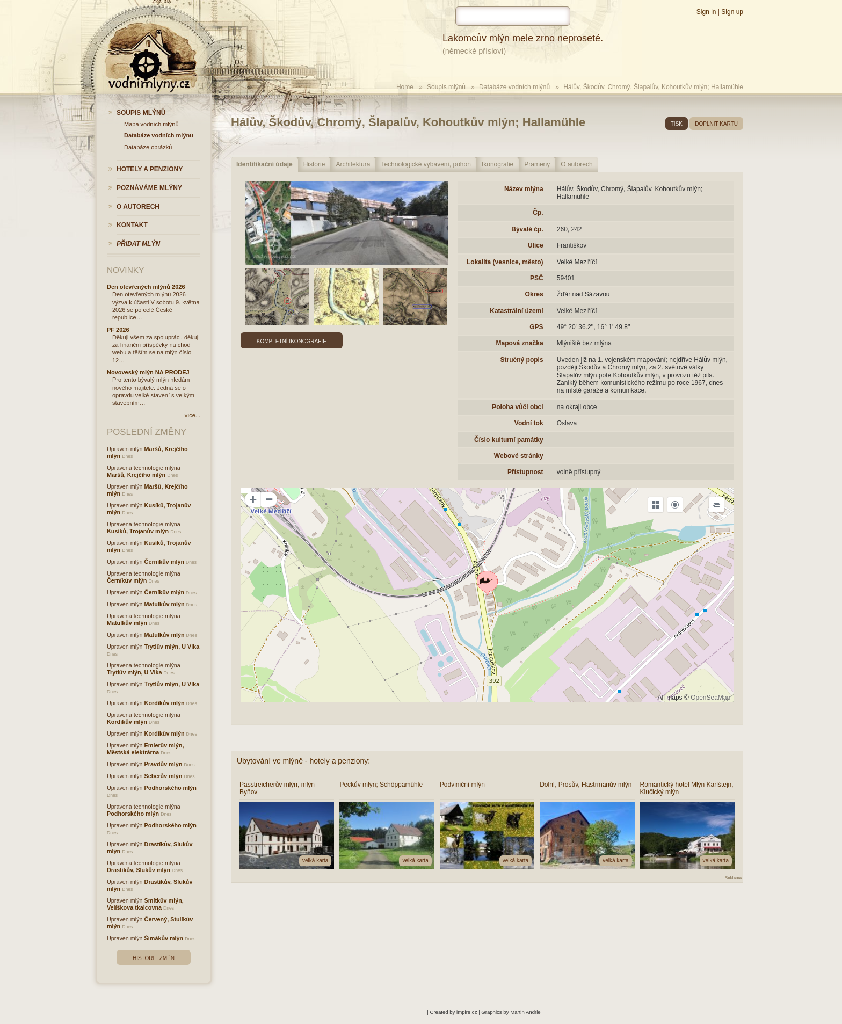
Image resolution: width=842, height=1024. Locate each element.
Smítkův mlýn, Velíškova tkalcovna (145, 904)
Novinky (125, 269)
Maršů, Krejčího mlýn (136, 474)
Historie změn (154, 958)
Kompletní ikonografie (291, 341)
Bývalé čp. (527, 229)
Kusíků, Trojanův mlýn (138, 531)
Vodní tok (528, 423)
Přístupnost (525, 472)
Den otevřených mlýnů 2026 (146, 287)
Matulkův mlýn (164, 604)
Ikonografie (497, 164)
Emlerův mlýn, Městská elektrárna (145, 749)
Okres (534, 294)
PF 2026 (118, 329)
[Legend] (716, 504)
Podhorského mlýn (170, 788)
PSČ (536, 278)
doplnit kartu (716, 124)
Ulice (535, 245)
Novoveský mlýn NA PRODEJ (148, 372)
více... (192, 415)
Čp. (538, 212)
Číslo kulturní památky (508, 440)
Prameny (537, 164)
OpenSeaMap (710, 697)
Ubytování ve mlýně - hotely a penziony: (303, 761)
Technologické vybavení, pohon (425, 164)
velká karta (315, 860)
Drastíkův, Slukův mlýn (138, 870)
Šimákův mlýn (164, 938)
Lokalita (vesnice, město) (505, 262)
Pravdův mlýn (163, 764)
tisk (677, 124)
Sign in (706, 12)
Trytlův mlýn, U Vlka (172, 646)
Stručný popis (521, 360)
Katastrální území (516, 311)
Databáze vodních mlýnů (514, 87)
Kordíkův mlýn (164, 703)
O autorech (576, 164)
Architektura (353, 164)
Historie (314, 164)
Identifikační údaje (264, 164)
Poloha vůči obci (517, 407)
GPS (536, 327)
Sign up (732, 12)
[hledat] (512, 16)
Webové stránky (518, 456)
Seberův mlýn (163, 776)
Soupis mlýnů (446, 87)
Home (404, 87)
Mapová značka (519, 343)
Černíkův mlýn (164, 561)
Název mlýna (523, 189)
